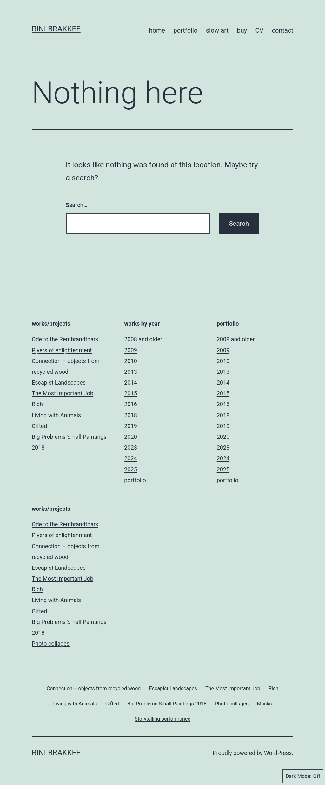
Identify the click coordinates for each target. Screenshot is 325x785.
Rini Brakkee (56, 28)
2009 (130, 350)
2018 (130, 415)
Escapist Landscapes (59, 382)
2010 (130, 361)
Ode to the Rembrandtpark (65, 339)
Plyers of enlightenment (62, 350)
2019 (130, 426)
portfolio (185, 30)
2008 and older (143, 339)
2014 (130, 382)
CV (259, 30)
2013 (130, 371)
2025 (130, 469)
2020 (130, 436)
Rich (37, 404)
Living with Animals (56, 415)
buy (242, 30)
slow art (217, 30)
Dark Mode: (303, 776)
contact (282, 30)
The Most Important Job (62, 393)
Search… (77, 205)
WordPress (278, 752)
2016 (130, 404)
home (157, 30)
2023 (130, 447)
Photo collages (51, 643)
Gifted (39, 426)
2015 (130, 393)
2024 (130, 458)
